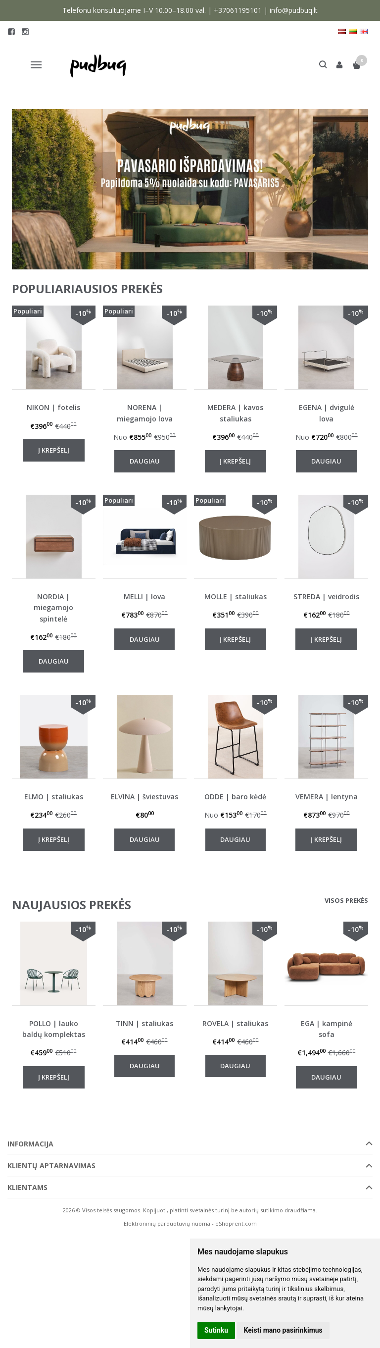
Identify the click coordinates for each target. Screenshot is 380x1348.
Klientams (27, 1187)
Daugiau (145, 461)
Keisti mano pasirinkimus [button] (283, 1330)
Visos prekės (346, 900)
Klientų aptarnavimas (51, 1165)
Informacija (30, 1143)
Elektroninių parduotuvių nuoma (167, 1223)
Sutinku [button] (216, 1330)
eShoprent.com (236, 1223)
